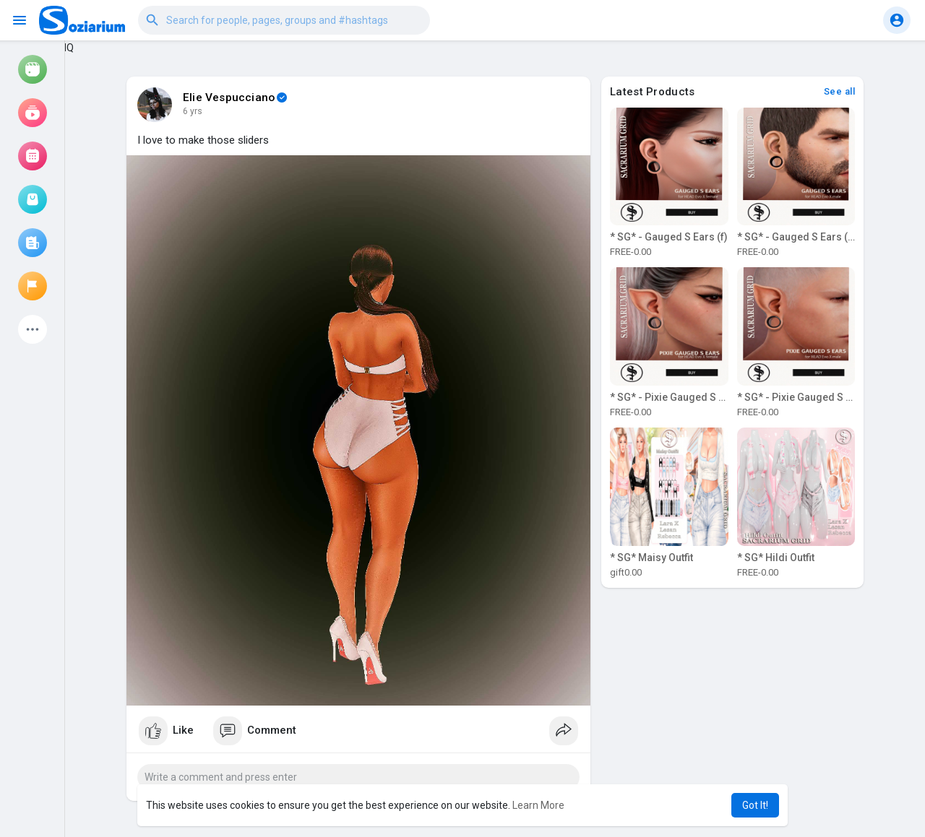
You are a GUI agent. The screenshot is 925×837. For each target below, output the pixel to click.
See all (840, 91)
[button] (284, 20)
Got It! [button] (755, 805)
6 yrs (192, 111)
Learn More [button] (538, 805)
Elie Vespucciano (229, 97)
